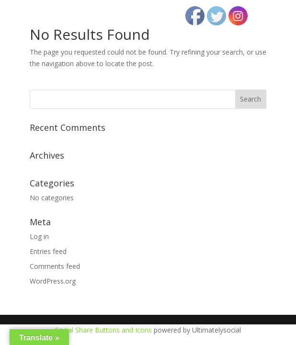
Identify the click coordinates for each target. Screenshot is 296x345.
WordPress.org (53, 281)
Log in (39, 236)
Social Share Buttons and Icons (103, 329)
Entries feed (48, 251)
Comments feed (55, 266)
